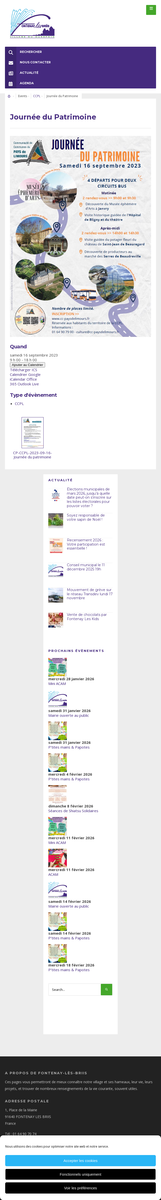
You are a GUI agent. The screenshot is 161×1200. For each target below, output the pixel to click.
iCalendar (18, 379)
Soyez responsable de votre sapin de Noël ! (86, 517)
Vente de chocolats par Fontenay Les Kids (87, 616)
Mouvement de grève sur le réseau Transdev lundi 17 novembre (90, 594)
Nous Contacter (28, 62)
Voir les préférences (80, 1188)
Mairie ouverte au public (68, 715)
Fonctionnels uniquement (80, 1174)
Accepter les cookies (80, 1161)
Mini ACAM (57, 683)
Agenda (19, 83)
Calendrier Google (25, 374)
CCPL (36, 96)
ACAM (53, 874)
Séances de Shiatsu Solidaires (73, 810)
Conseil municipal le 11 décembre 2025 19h (86, 567)
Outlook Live (28, 383)
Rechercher (23, 52)
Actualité (21, 73)
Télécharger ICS (23, 369)
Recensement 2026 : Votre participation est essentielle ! (86, 544)
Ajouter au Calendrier (27, 365)
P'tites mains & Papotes (69, 747)
